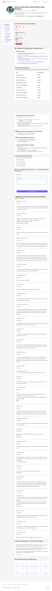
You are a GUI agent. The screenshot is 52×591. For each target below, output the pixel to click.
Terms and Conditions (16, 584)
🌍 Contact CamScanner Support (25, 117)
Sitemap (8, 584)
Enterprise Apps (36, 1)
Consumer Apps (45, 1)
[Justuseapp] (7, 2)
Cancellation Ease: (35, 16)
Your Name (18, 174)
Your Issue (18, 178)
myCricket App (46, 573)
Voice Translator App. (38, 573)
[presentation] (24, 187)
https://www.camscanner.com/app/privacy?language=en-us (32, 62)
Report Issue (8, 39)
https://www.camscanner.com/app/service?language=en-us (32, 61)
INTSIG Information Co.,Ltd (25, 10)
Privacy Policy (24, 584)
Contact (3, 584)
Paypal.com (22, 146)
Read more (18, 506)
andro (28, 120)
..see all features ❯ (19, 554)
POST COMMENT (32, 191)
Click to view (29, 120)
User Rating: (19, 16)
